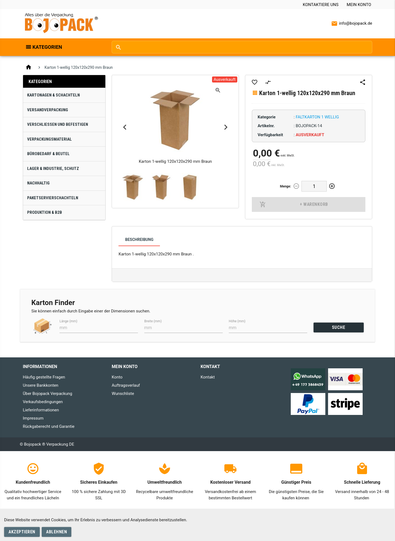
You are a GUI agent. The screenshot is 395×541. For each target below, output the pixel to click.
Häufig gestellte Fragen (44, 377)
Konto (117, 377)
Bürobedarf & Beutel (48, 153)
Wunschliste (123, 393)
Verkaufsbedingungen (43, 401)
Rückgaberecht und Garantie (48, 426)
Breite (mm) (153, 321)
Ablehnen (56, 531)
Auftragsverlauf (126, 385)
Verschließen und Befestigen (57, 124)
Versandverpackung (47, 109)
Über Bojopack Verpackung (47, 393)
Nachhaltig (38, 183)
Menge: (285, 186)
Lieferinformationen (41, 410)
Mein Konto (359, 4)
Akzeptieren (22, 531)
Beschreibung (139, 239)
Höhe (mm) (237, 321)
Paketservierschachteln (52, 197)
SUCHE (338, 327)
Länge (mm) (68, 321)
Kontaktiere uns (320, 4)
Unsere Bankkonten (40, 385)
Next (226, 127)
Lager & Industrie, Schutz (53, 168)
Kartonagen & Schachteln (53, 95)
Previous (125, 127)
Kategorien (47, 47)
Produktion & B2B (44, 212)
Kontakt (208, 377)
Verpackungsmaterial (49, 139)
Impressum (33, 418)
